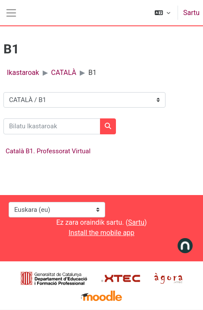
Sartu (191, 13)
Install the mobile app (101, 233)
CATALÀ (63, 72)
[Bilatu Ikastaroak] (51, 126)
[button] (162, 12)
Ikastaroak (23, 72)
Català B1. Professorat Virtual (48, 151)
